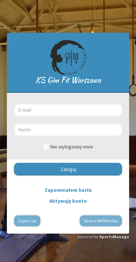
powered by (103, 236)
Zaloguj (68, 169)
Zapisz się (27, 220)
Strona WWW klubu (101, 220)
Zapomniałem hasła (68, 190)
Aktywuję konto (68, 201)
